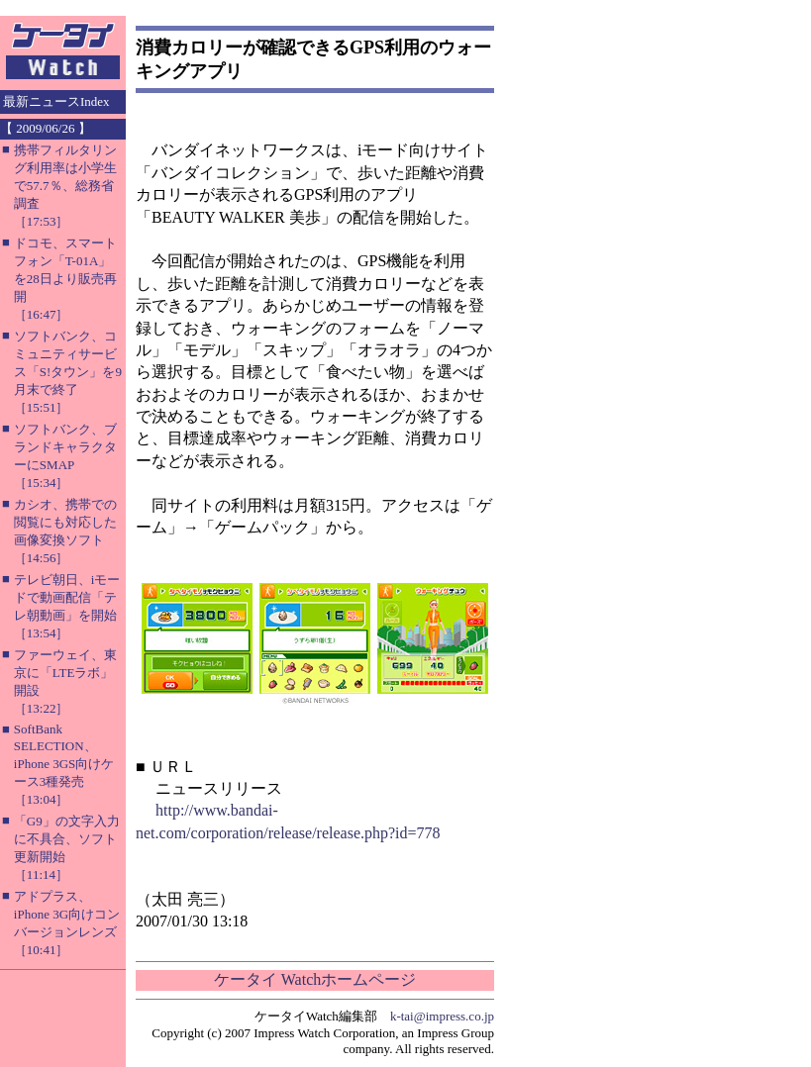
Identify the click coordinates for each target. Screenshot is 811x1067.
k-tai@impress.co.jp (442, 1016)
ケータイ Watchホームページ (315, 979)
